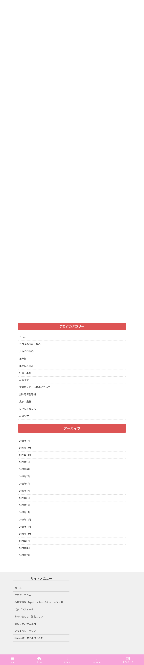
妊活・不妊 (25, 373)
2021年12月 (25, 519)
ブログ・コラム (22, 595)
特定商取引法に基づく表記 (28, 638)
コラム (22, 337)
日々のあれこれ (27, 409)
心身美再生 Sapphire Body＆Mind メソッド (38, 602)
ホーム (18, 588)
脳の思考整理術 (27, 394)
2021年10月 (25, 534)
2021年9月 (24, 541)
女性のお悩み (26, 351)
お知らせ (24, 416)
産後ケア (24, 380)
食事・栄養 (25, 401)
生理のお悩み (26, 366)
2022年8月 (24, 469)
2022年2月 (24, 505)
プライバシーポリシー (26, 631)
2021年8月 (24, 548)
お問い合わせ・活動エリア (28, 616)
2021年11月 (25, 527)
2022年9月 (24, 462)
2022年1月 (24, 512)
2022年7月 (24, 476)
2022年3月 (24, 498)
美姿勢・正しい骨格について (34, 387)
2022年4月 (24, 491)
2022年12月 (25, 448)
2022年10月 (25, 455)
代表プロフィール (24, 609)
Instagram (96, 660)
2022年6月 (24, 483)
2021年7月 (24, 555)
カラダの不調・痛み (30, 344)
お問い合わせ (128, 660)
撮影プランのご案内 (25, 624)
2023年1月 (24, 441)
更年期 (22, 359)
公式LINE (67, 660)
